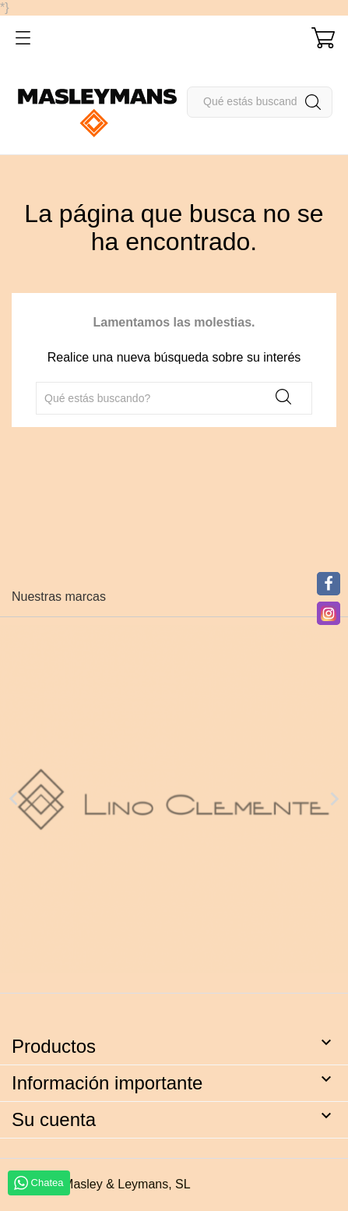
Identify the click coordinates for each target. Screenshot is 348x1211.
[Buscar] (259, 102)
